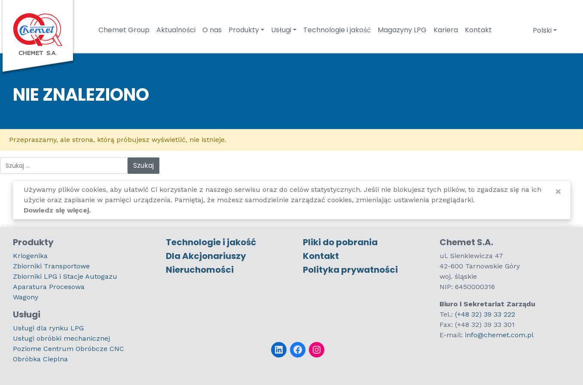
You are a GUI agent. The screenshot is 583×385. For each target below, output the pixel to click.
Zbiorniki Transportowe (51, 266)
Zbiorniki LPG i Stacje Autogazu (65, 276)
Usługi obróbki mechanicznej (61, 338)
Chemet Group (124, 30)
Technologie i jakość (337, 30)
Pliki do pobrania (340, 242)
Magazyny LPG (402, 30)
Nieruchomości (200, 270)
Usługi (281, 30)
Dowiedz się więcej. (57, 210)
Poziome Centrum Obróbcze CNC (68, 349)
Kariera (445, 30)
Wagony (25, 297)
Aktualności (175, 30)
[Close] (558, 191)
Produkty (244, 30)
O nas (212, 30)
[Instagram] (316, 349)
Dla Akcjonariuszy (206, 256)
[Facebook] (297, 349)
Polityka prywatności (350, 270)
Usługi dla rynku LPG (48, 328)
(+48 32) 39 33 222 (485, 314)
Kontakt (478, 30)
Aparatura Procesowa (49, 287)
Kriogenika (30, 256)
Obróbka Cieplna (40, 359)
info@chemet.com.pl (499, 335)
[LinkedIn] (279, 349)
